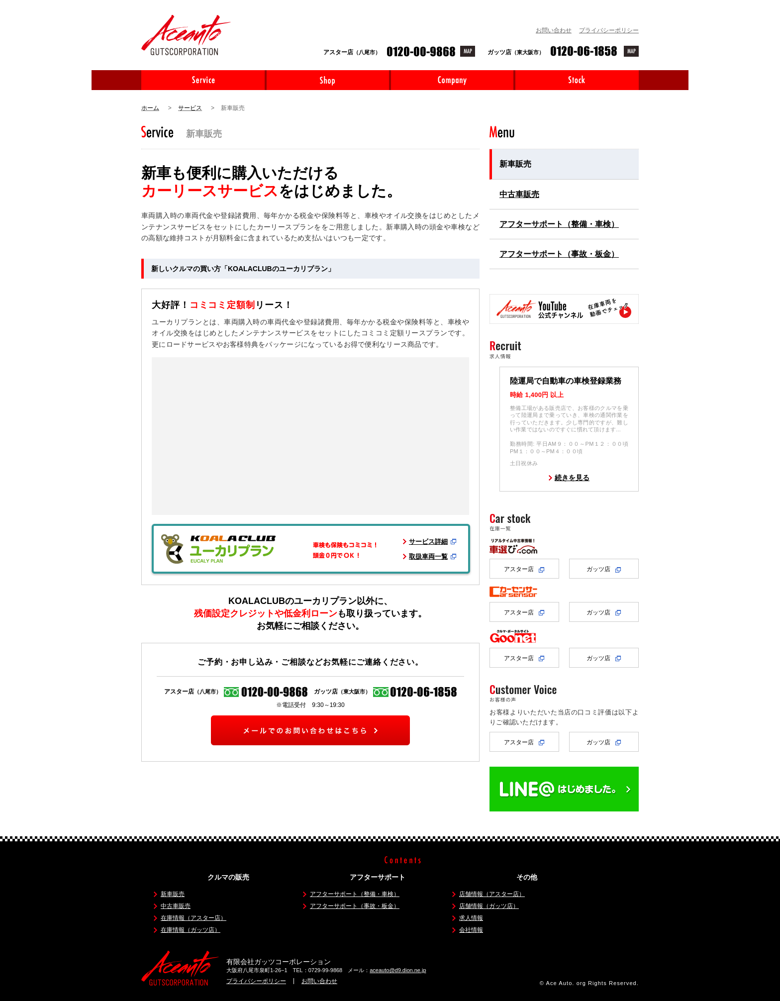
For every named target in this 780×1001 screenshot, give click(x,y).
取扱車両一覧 (428, 556)
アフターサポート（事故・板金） (559, 254)
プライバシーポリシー (609, 30)
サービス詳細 (428, 541)
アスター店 (524, 569)
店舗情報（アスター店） (492, 894)
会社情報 (471, 929)
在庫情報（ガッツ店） (190, 929)
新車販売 (515, 164)
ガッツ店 (603, 569)
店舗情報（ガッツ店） (489, 905)
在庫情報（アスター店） (193, 917)
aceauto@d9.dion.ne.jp (398, 970)
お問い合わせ (554, 30)
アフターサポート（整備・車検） (559, 224)
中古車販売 (519, 194)
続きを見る (572, 477)
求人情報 (471, 917)
